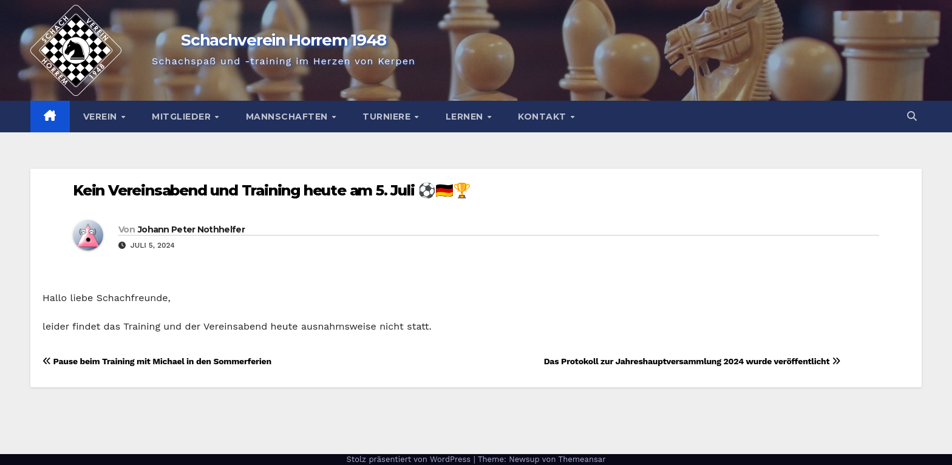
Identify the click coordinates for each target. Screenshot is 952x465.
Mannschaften (288, 116)
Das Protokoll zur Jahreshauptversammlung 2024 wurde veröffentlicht (692, 361)
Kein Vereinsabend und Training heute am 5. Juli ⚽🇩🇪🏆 (272, 190)
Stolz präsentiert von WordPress (409, 459)
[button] (912, 116)
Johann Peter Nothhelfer (191, 229)
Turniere (387, 116)
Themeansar (582, 459)
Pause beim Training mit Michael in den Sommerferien (156, 361)
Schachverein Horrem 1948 (283, 40)
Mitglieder (183, 116)
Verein (101, 116)
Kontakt (543, 116)
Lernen (466, 116)
